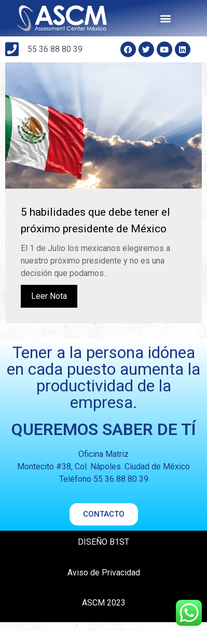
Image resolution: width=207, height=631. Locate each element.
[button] (165, 18)
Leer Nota (49, 305)
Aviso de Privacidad (103, 581)
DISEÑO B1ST (103, 551)
